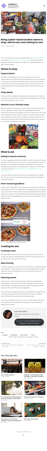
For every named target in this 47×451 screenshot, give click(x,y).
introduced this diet (38, 58)
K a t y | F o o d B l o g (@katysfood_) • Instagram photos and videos (29, 322)
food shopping (13, 335)
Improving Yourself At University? (34, 397)
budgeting (5, 335)
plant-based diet (24, 335)
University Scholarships (31, 419)
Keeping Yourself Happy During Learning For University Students (33, 375)
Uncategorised (29, 337)
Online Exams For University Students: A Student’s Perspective (11, 419)
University (36, 337)
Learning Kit (12, 4)
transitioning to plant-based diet (20, 60)
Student (33, 335)
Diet (12, 337)
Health (15, 337)
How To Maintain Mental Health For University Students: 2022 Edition (11, 397)
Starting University (21, 337)
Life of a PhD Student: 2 (8, 375)
